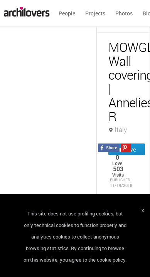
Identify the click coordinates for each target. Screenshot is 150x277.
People (67, 13)
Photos (124, 13)
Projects (95, 13)
